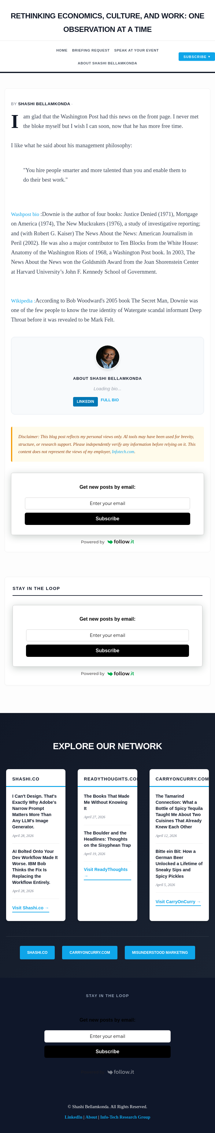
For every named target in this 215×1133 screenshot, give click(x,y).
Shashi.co (37, 952)
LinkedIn (85, 401)
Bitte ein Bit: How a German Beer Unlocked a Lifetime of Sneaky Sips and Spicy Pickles (179, 864)
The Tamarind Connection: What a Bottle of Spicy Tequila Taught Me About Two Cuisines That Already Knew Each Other (179, 811)
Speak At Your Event (138, 50)
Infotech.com (123, 451)
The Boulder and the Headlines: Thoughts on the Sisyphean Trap (107, 838)
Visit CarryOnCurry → (178, 901)
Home (59, 50)
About (91, 1117)
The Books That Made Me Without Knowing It (106, 802)
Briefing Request (90, 50)
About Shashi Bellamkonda (107, 63)
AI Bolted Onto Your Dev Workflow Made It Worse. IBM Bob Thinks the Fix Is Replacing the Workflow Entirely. (34, 867)
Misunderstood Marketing (160, 952)
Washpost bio (27, 214)
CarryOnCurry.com (89, 952)
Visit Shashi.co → (30, 907)
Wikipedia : (24, 301)
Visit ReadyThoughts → (106, 872)
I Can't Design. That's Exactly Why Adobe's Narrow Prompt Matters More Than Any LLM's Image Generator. (34, 811)
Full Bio (110, 400)
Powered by (107, 541)
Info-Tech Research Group (125, 1117)
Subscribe (195, 56)
